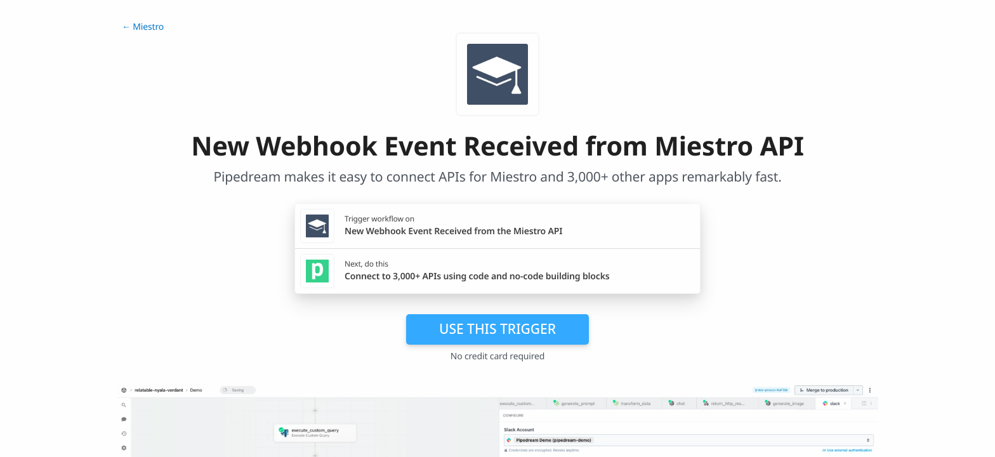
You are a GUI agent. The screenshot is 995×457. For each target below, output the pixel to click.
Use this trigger (497, 329)
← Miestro (143, 27)
